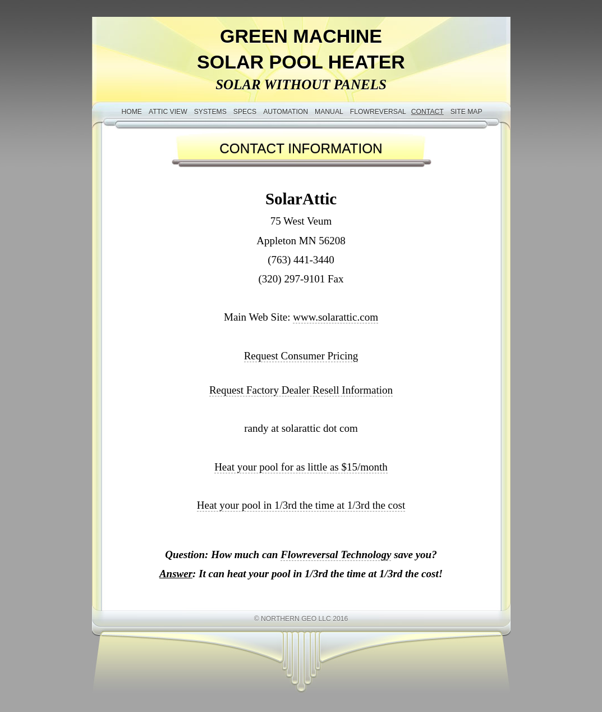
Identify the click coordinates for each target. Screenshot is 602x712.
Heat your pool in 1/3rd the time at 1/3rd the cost (301, 505)
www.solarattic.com (335, 317)
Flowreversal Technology (336, 554)
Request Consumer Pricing (301, 356)
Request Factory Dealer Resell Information (301, 390)
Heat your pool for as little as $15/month (301, 467)
